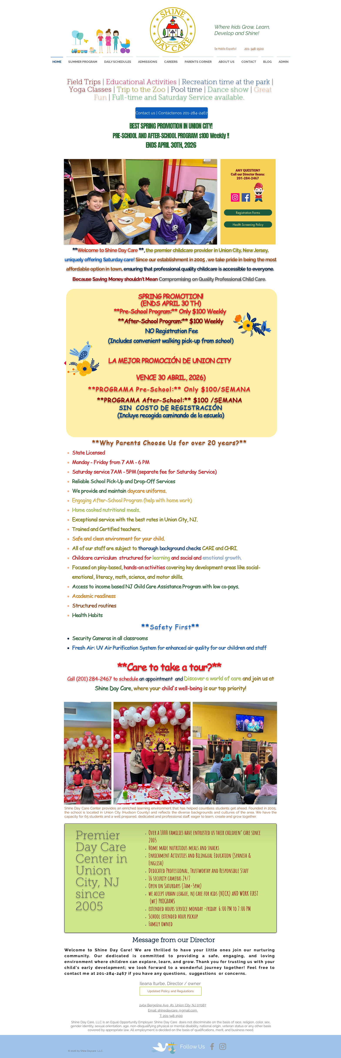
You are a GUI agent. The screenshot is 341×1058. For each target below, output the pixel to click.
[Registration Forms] (248, 212)
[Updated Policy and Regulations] (171, 991)
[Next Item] (269, 753)
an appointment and (131, 678)
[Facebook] (246, 197)
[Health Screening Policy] (248, 224)
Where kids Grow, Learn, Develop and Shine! (242, 30)
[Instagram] (235, 197)
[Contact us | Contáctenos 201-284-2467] (171, 112)
